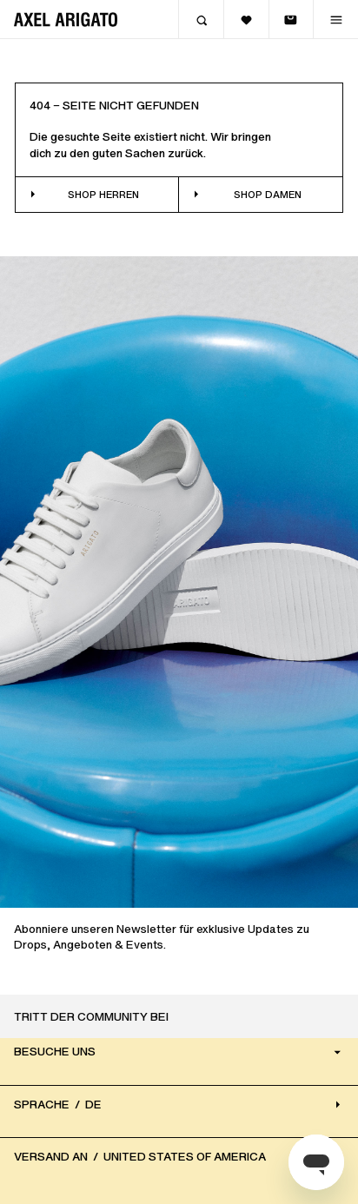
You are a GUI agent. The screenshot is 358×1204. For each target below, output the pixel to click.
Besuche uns (179, 1051)
